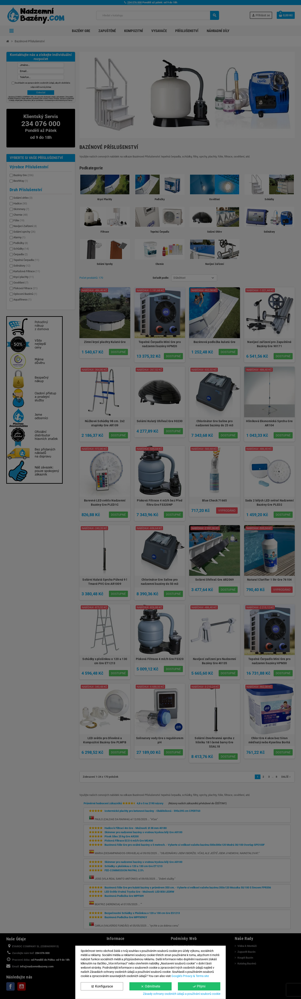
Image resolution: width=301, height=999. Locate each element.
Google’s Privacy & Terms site (190, 976)
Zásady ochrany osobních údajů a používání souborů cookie (181, 993)
